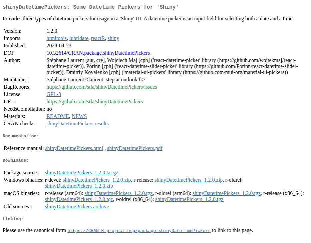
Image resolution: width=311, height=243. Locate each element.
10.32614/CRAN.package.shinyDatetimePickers (98, 54)
